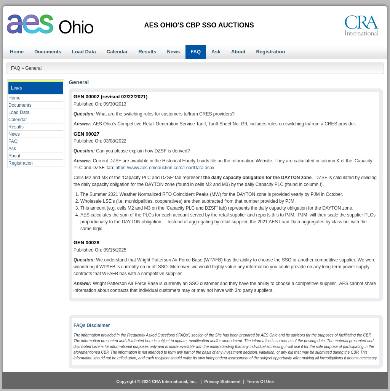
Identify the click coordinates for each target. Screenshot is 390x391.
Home (14, 98)
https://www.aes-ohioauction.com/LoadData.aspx (164, 167)
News (14, 134)
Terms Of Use (260, 381)
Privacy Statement (222, 381)
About (14, 156)
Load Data (18, 112)
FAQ (13, 141)
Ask (12, 148)
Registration (20, 163)
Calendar (17, 119)
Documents (20, 105)
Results (16, 127)
